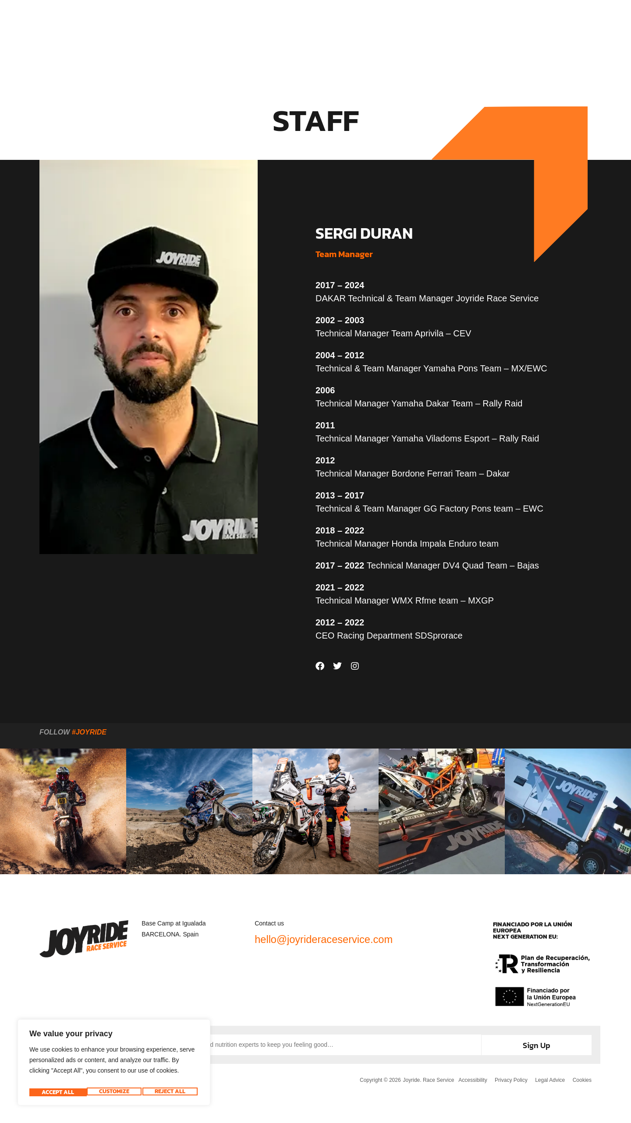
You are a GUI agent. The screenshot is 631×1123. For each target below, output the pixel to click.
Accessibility (469, 1079)
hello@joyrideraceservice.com (342, 938)
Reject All (112, 1092)
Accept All (171, 1092)
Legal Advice (549, 1079)
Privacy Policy (509, 1079)
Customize (56, 1092)
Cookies (582, 1079)
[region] (114, 1065)
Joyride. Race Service (425, 1079)
